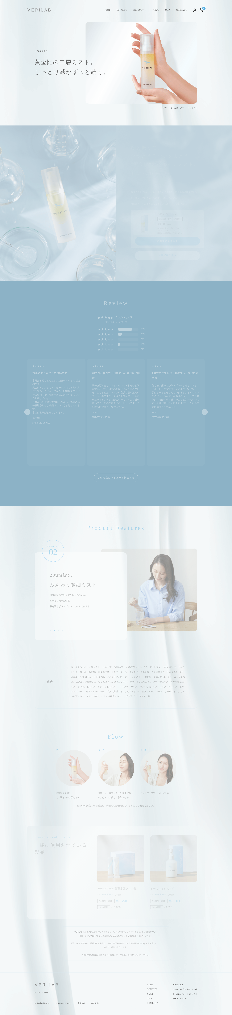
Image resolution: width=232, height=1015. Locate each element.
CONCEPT (121, 10)
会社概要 (95, 1003)
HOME (107, 10)
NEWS (156, 10)
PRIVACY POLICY (64, 1003)
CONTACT (181, 10)
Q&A (167, 10)
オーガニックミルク (180, 999)
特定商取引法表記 (42, 1003)
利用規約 (81, 1003)
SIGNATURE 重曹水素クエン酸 (185, 989)
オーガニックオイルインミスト (185, 994)
